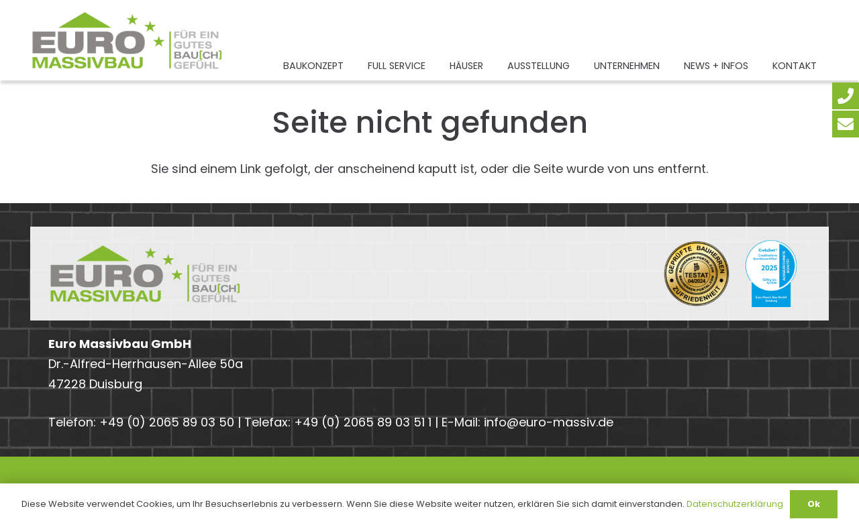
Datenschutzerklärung (735, 504)
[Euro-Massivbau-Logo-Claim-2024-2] (127, 40)
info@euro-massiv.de (548, 422)
